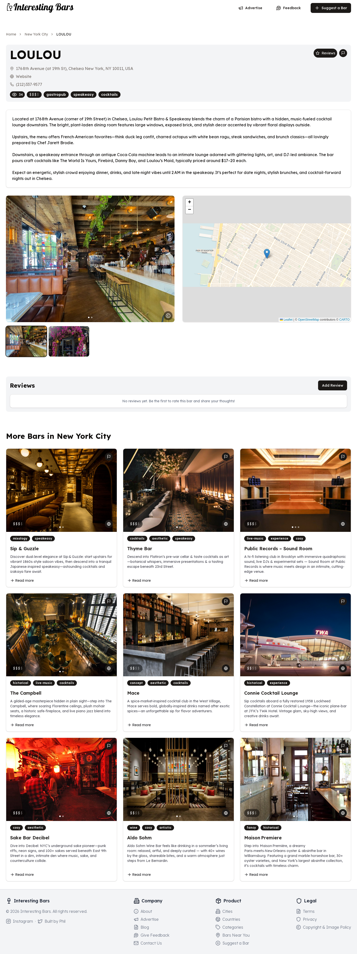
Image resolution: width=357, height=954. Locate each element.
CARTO (344, 319)
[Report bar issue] (343, 53)
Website (23, 76)
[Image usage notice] (168, 315)
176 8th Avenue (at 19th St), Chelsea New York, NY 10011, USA (74, 68)
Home (11, 34)
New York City (36, 34)
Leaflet (286, 319)
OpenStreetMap (308, 319)
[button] (267, 254)
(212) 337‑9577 (29, 84)
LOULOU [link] (63, 34)
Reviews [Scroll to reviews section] (325, 53)
